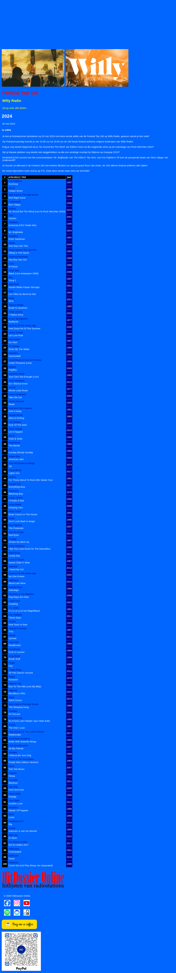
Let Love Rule (16, 335)
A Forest (13, 266)
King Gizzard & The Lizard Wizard (26, 731)
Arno (11, 291)
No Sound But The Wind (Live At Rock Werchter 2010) (37, 211)
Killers (12, 229)
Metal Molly (15, 793)
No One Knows (16, 576)
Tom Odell (14, 800)
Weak (12, 404)
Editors (12, 208)
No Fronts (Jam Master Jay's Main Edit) (29, 721)
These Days (15, 617)
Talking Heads (16, 305)
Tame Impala (15, 428)
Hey (11, 665)
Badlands (13, 321)
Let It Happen (16, 431)
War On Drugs (16, 532)
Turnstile (13, 780)
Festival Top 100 (20, 92)
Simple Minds (16, 415)
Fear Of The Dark (18, 425)
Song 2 (12, 280)
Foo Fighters (15, 181)
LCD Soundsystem (18, 745)
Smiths (12, 621)
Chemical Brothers (18, 256)
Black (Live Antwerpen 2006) (24, 273)
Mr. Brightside (16, 232)
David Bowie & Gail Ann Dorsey (25, 360)
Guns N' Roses (16, 559)
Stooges (13, 752)
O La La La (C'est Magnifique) (24, 610)
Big (10, 824)
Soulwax (13, 711)
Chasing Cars (16, 507)
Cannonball (15, 356)
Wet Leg (13, 835)
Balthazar (13, 580)
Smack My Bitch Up (19, 542)
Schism (12, 218)
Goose (12, 635)
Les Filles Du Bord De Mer (22, 294)
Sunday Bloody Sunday (21, 452)
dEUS (12, 187)
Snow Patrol (15, 504)
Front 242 (14, 642)
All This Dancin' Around (21, 672)
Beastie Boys (15, 587)
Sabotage (14, 590)
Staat (11, 697)
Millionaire (14, 848)
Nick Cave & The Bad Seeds (23, 194)
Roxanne (13, 679)
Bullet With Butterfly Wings (22, 741)
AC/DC (12, 387)
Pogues (13, 773)
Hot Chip (13, 786)
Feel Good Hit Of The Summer (24, 328)
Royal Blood (15, 470)
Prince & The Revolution (21, 759)
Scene (12, 828)
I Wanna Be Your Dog (20, 755)
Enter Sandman (17, 239)
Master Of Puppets (18, 810)
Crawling (13, 604)
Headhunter (15, 645)
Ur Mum (13, 838)
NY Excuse (14, 714)
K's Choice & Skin (18, 841)
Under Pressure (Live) (20, 363)
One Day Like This (18, 246)
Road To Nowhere (18, 307)
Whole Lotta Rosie (18, 390)
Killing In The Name (19, 252)
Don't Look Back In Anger (22, 521)
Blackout (13, 782)
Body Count (15, 511)
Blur (11, 277)
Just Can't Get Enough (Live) (24, 376)
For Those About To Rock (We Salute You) (31, 480)
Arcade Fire (15, 484)
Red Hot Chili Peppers (20, 408)
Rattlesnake (15, 734)
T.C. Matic (14, 607)
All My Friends (16, 748)
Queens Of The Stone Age (22, 325)
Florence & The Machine (21, 594)
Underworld (15, 201)
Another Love (16, 803)
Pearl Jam (14, 270)
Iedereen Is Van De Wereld (23, 831)
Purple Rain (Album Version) (23, 762)
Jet (10, 466)
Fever (12, 858)
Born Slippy (15, 204)
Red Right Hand (17, 197)
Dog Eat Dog (15, 718)
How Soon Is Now (18, 624)
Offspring (13, 862)
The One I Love (17, 727)
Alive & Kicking (16, 418)
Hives (12, 766)
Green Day (14, 456)
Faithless (13, 222)
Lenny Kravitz (16, 332)
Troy (11, 631)
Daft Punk (14, 284)
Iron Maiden (15, 422)
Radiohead (14, 442)
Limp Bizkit (14, 656)
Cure (11, 263)
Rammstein (15, 339)
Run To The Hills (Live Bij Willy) (25, 686)
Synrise (12, 638)
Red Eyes (14, 535)
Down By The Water (19, 349)
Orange (12, 796)
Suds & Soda (15, 438)
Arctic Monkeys (17, 380)
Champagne (15, 851)
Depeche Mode (17, 373)
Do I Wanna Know (18, 383)
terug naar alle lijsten (14, 108)
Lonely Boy (14, 555)
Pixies (12, 662)
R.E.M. (12, 724)
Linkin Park (14, 601)
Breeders (13, 353)
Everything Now (17, 486)
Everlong (13, 184)
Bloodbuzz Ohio (17, 693)
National (13, 566)
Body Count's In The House (23, 514)
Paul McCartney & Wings (22, 463)
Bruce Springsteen (18, 318)
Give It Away (15, 411)
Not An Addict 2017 (19, 844)
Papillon (13, 369)
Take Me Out (15, 397)
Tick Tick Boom (16, 769)
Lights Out (14, 473)
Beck (11, 814)
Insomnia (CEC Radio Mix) (22, 225)
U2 (10, 449)
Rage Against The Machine (23, 249)
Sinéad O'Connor (18, 628)
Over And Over (16, 789)
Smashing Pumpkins (19, 738)
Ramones (14, 490)
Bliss (11, 301)
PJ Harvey (14, 346)
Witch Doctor (15, 700)
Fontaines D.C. (16, 821)
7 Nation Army (16, 314)
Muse (11, 298)
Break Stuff (14, 659)
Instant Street (16, 190)
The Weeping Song (19, 707)
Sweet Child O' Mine (19, 562)
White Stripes (16, 311)
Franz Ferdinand (17, 394)
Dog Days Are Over (19, 597)
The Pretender (16, 528)
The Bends (14, 445)
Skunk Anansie (16, 401)
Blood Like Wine (17, 583)
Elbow (12, 243)
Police (12, 676)
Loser (12, 817)
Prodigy (13, 539)
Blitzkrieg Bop (16, 493)
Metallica (13, 236)
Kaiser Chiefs (16, 497)
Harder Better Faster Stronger (24, 287)
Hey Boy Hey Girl (18, 259)
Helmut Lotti (15, 683)
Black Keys (14, 552)
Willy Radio (11, 101)
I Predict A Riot (16, 500)
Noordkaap (14, 649)
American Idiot (16, 459)
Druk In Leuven (17, 652)
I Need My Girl (16, 569)
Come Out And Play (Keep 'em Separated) (31, 865)
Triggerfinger (15, 669)
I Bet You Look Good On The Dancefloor (30, 548)
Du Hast (13, 342)
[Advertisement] (88, 24)
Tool (11, 215)
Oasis (12, 518)
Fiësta (12, 776)
